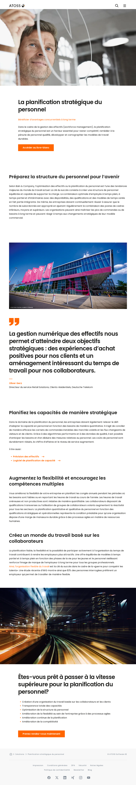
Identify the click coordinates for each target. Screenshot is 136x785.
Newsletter (79, 770)
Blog (90, 770)
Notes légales (96, 765)
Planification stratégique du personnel (46, 754)
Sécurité (82, 765)
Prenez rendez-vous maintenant (41, 733)
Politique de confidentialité (57, 770)
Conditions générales (57, 765)
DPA (73, 765)
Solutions (19, 754)
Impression (38, 765)
